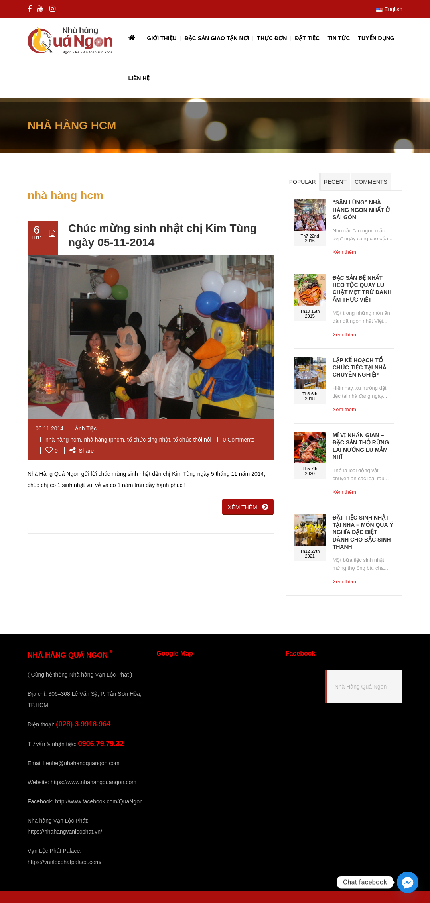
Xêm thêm (344, 252)
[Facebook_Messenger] (407, 882)
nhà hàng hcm (63, 439)
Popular (302, 182)
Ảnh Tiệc (86, 428)
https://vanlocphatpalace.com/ (64, 862)
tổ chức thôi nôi (192, 439)
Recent (335, 182)
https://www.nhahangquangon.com (93, 782)
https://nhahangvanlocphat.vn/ (65, 831)
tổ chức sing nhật (148, 439)
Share (81, 451)
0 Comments (238, 439)
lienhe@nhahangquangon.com (81, 763)
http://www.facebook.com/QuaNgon (98, 801)
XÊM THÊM (248, 506)
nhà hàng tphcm (104, 439)
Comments (371, 182)
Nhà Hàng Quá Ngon (361, 686)
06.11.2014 (49, 428)
